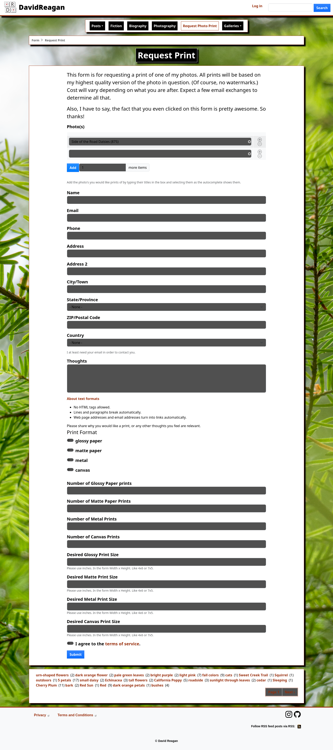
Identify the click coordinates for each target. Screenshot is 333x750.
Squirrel (281, 675)
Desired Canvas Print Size (93, 621)
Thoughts (77, 361)
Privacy (42, 715)
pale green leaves (129, 675)
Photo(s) (76, 126)
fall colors (210, 675)
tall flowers (137, 680)
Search (322, 8)
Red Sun (86, 685)
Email (73, 210)
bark (69, 685)
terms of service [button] (122, 644)
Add (73, 167)
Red (103, 685)
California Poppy (168, 680)
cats (228, 675)
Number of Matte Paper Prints (99, 501)
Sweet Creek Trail (253, 675)
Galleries (231, 26)
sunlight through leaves (230, 680)
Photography (165, 26)
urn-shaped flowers (52, 675)
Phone (73, 228)
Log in (257, 6)
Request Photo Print (200, 26)
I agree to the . (107, 644)
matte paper (88, 450)
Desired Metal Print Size (92, 599)
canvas (82, 470)
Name (73, 193)
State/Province (82, 300)
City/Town (77, 282)
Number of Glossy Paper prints (99, 483)
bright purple (161, 675)
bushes (157, 685)
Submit (76, 654)
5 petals (64, 680)
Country (75, 335)
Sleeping (279, 680)
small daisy (89, 680)
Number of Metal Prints (92, 519)
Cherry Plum (46, 685)
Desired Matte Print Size (92, 577)
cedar (261, 680)
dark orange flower (91, 675)
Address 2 (77, 264)
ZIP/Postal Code (83, 317)
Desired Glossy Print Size (93, 554)
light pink (187, 675)
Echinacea (113, 680)
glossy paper (88, 441)
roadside (195, 680)
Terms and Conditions (77, 715)
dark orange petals (129, 685)
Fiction (116, 26)
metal (81, 460)
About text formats (83, 398)
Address (75, 246)
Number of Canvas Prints (93, 537)
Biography (138, 26)
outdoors (43, 680)
